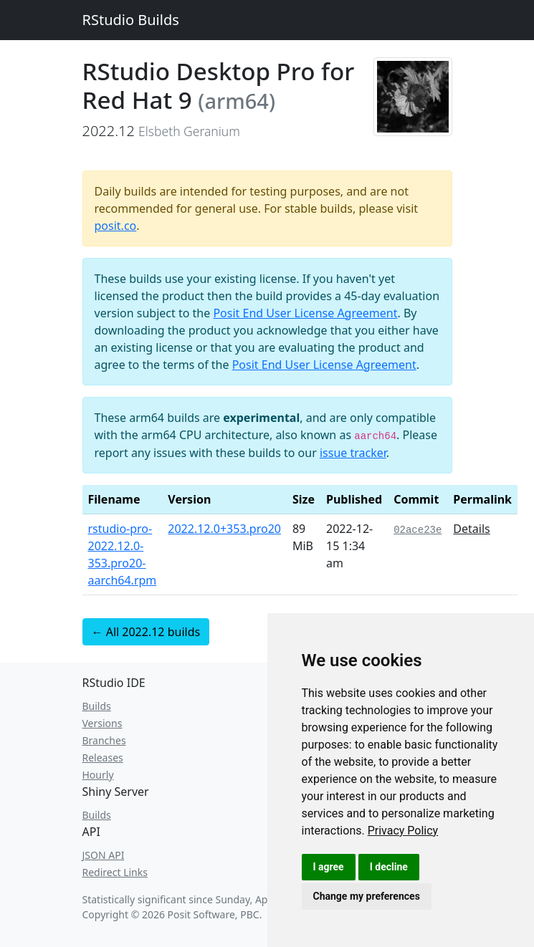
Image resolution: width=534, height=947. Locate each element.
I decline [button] (389, 867)
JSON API (103, 855)
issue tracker (353, 453)
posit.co (116, 226)
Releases (102, 757)
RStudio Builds (130, 19)
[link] (403, 830)
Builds (96, 706)
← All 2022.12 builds (146, 632)
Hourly (98, 775)
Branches (104, 740)
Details (471, 529)
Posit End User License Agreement (305, 313)
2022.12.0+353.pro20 (224, 529)
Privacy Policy (403, 830)
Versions (102, 723)
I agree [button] (328, 867)
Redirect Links (115, 872)
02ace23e (418, 530)
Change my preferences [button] (366, 896)
